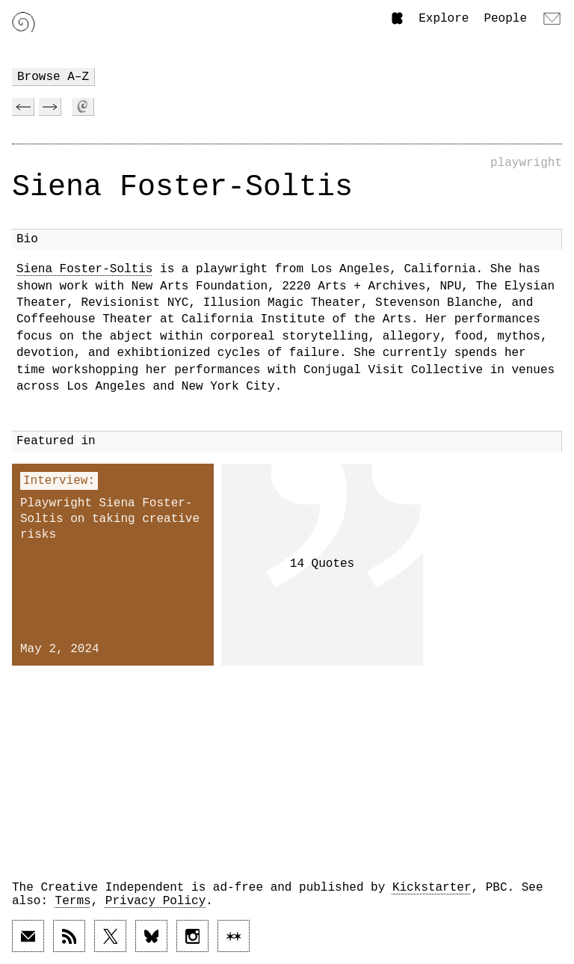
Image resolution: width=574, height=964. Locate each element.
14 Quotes (322, 564)
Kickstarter (432, 887)
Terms (73, 901)
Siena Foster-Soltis (84, 269)
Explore (444, 18)
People (505, 18)
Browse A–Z (53, 77)
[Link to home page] (23, 22)
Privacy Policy (155, 901)
